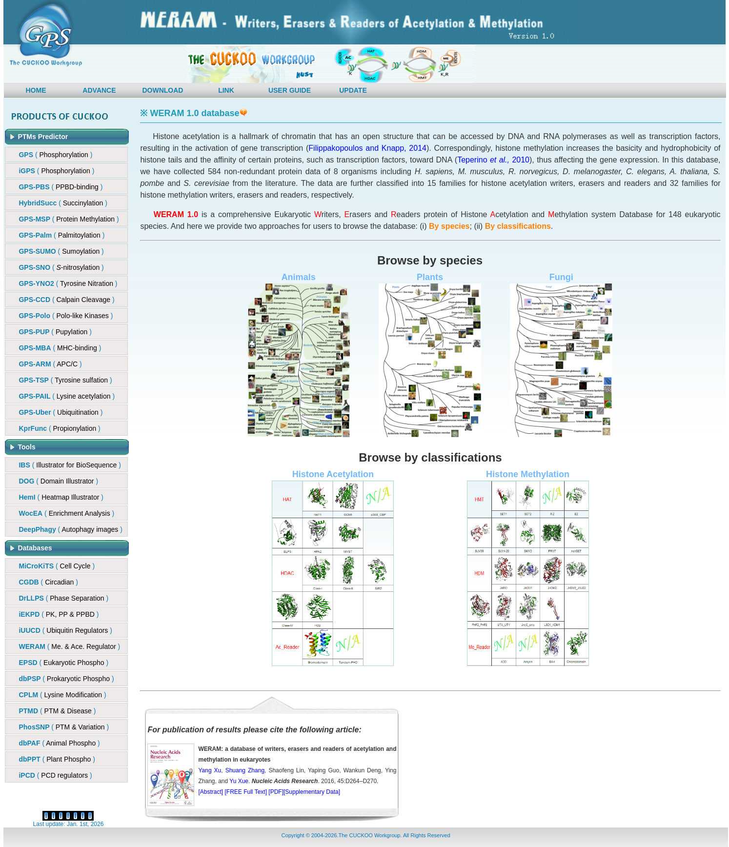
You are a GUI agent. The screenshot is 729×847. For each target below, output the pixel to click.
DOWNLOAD (162, 90)
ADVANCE (99, 90)
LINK (226, 90)
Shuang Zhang (244, 770)
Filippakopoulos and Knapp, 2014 (367, 148)
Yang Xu (209, 770)
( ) (55, 155)
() (60, 187)
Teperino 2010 (493, 160)
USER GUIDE (289, 90)
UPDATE (353, 90)
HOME (35, 90)
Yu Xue (238, 781)
